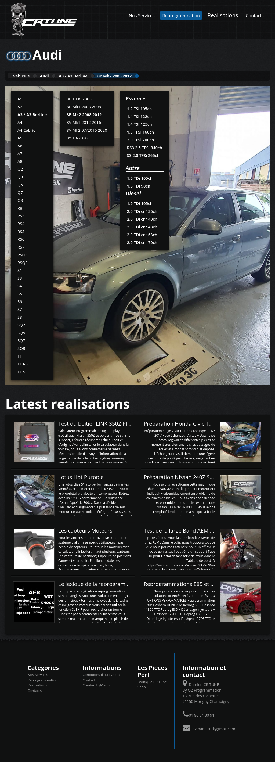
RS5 (20, 230)
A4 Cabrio (26, 129)
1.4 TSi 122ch (139, 115)
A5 (19, 137)
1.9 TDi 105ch (139, 203)
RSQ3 (22, 254)
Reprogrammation (181, 15)
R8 (19, 207)
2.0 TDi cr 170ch (142, 242)
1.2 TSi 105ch (139, 108)
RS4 (20, 223)
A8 (19, 160)
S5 (19, 293)
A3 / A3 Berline (94, 76)
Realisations (223, 15)
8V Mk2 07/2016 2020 (87, 129)
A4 (19, 121)
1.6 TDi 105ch (139, 177)
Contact (88, 679)
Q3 (20, 176)
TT (19, 355)
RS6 (20, 238)
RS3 (20, 215)
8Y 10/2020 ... (79, 137)
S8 (19, 316)
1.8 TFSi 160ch (140, 131)
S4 (19, 285)
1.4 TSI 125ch (139, 123)
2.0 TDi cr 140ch (142, 218)
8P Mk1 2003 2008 (84, 106)
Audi (57, 76)
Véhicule (26, 76)
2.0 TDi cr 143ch (142, 226)
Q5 (20, 184)
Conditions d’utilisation (101, 674)
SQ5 (21, 332)
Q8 (20, 199)
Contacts (255, 15)
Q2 (20, 168)
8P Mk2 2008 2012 (147, 76)
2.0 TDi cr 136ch (142, 210)
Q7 (20, 192)
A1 (19, 98)
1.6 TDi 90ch (138, 185)
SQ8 (21, 347)
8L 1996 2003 (79, 98)
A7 (19, 153)
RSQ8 (22, 262)
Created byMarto (96, 684)
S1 (19, 269)
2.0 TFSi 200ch (140, 139)
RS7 (20, 246)
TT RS (22, 363)
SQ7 (21, 340)
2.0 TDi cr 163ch (142, 234)
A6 (19, 145)
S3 (19, 277)
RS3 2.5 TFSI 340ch (144, 147)
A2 (19, 106)
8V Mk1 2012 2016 (84, 121)
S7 (19, 308)
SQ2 (21, 324)
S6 (19, 301)
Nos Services (142, 15)
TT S (21, 371)
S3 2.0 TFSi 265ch (143, 154)
